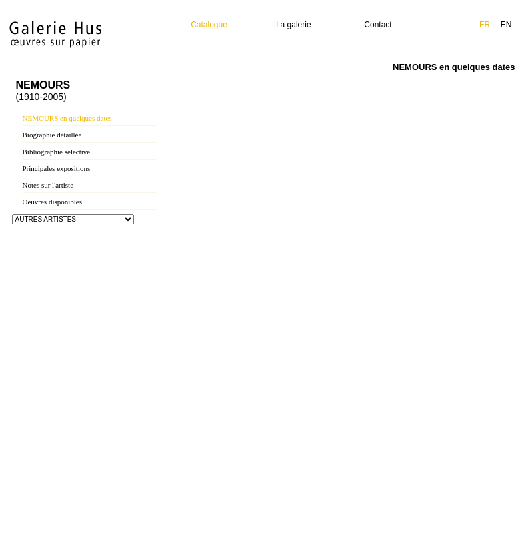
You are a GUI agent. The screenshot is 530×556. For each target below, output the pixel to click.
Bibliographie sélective (57, 152)
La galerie (293, 24)
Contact (377, 24)
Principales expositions (57, 168)
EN (506, 24)
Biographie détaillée (52, 135)
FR (484, 24)
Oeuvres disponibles (53, 202)
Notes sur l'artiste (48, 185)
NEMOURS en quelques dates (67, 118)
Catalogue (209, 24)
